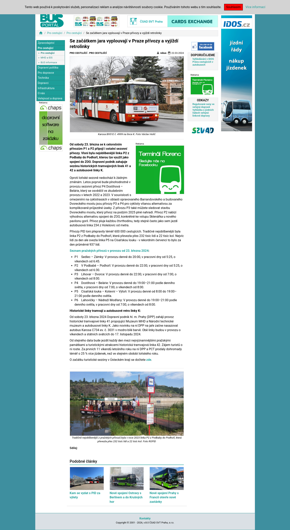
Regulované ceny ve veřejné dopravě (203, 105)
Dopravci (43, 83)
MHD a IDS (47, 57)
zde (148, 360)
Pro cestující (54, 33)
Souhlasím (233, 7)
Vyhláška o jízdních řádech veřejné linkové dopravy (203, 112)
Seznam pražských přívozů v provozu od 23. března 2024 (109, 251)
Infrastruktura (46, 88)
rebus (161, 52)
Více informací (255, 7)
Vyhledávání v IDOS (203, 58)
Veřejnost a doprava (50, 98)
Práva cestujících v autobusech (202, 63)
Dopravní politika (48, 67)
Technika (43, 77)
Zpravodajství (46, 43)
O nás (41, 93)
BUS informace (49, 62)
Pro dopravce (46, 72)
